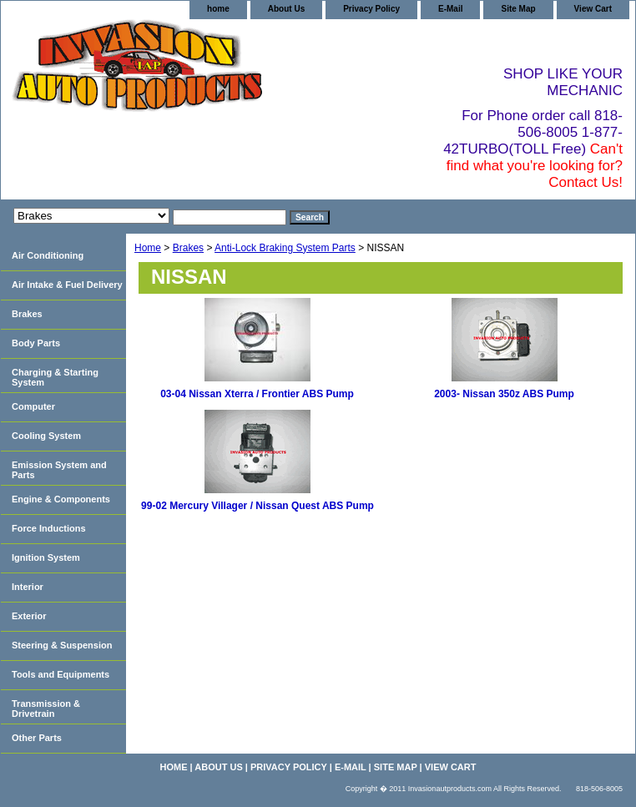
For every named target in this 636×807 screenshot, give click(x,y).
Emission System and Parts (59, 470)
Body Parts (36, 343)
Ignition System (46, 557)
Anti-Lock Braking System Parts (285, 248)
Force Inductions (49, 528)
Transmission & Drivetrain (46, 709)
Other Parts (37, 738)
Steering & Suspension (62, 645)
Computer (33, 406)
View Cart (593, 8)
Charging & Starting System (55, 377)
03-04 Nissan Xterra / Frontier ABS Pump (257, 394)
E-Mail (450, 8)
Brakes (188, 248)
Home (147, 248)
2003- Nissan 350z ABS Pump (504, 394)
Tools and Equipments (60, 674)
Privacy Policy (371, 8)
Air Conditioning (47, 255)
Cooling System (46, 436)
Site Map (518, 8)
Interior (27, 587)
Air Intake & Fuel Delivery (67, 285)
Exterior (29, 616)
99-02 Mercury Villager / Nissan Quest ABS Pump (257, 506)
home (218, 8)
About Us (286, 8)
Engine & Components (61, 499)
